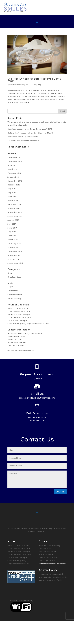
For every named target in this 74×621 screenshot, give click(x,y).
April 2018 (12, 196)
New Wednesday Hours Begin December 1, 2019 (29, 129)
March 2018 (12, 200)
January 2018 (13, 208)
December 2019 (14, 161)
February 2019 (14, 173)
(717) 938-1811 (37, 378)
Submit (60, 492)
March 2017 (12, 239)
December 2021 (14, 157)
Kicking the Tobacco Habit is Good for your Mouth (30, 133)
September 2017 (15, 216)
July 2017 (11, 224)
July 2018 (11, 189)
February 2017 (14, 243)
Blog (39, 85)
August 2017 (13, 220)
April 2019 (12, 165)
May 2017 (11, 232)
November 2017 (14, 212)
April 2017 (11, 236)
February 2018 (14, 204)
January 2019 (13, 177)
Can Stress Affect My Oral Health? (22, 137)
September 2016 (15, 263)
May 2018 (11, 193)
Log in (10, 287)
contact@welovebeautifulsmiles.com (20, 350)
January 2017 (13, 247)
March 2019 (12, 169)
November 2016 (14, 255)
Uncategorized (14, 277)
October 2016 (13, 259)
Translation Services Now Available (23, 141)
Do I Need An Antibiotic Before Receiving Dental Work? (34, 80)
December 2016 (14, 251)
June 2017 (12, 228)
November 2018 (14, 181)
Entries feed (13, 291)
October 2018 (13, 185)
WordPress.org (14, 298)
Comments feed (14, 294)
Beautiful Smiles (17, 85)
